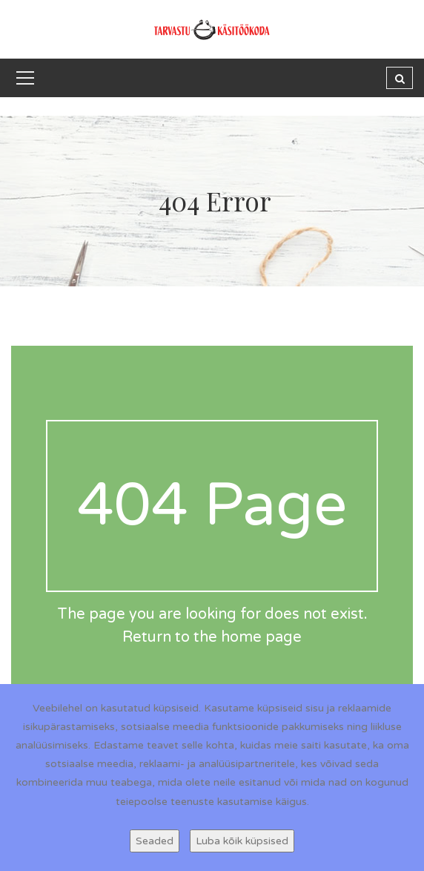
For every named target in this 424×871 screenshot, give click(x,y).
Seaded (154, 841)
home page (261, 637)
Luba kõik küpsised (242, 841)
